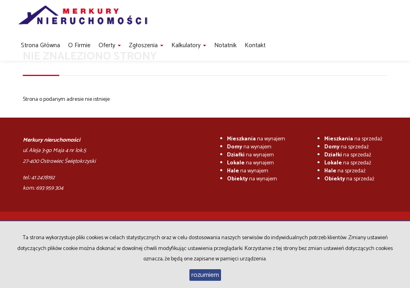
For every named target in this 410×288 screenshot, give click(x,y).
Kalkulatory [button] (188, 45)
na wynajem (256, 139)
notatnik (225, 45)
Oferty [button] (109, 45)
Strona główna (40, 45)
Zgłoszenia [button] (146, 45)
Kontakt (255, 45)
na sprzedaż (353, 139)
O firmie (79, 45)
